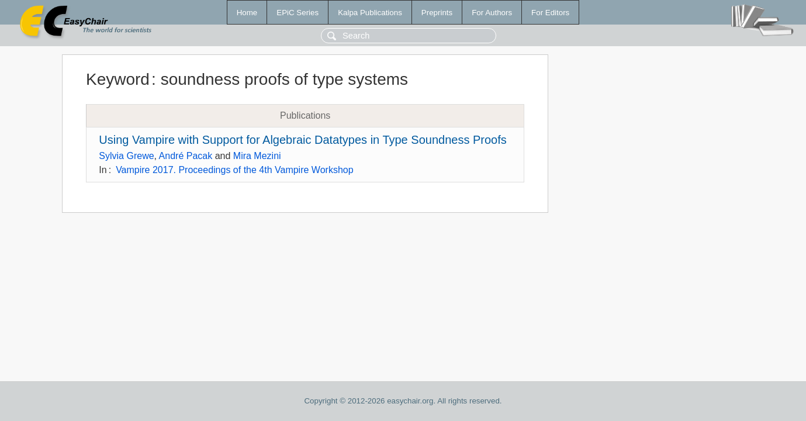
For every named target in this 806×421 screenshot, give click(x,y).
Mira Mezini (257, 156)
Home (247, 12)
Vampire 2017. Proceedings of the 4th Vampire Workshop (234, 170)
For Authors (492, 12)
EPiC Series (297, 12)
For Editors (550, 12)
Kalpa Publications (370, 12)
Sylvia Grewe (126, 156)
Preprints (436, 12)
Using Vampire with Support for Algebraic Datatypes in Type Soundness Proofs (302, 139)
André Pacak (186, 156)
